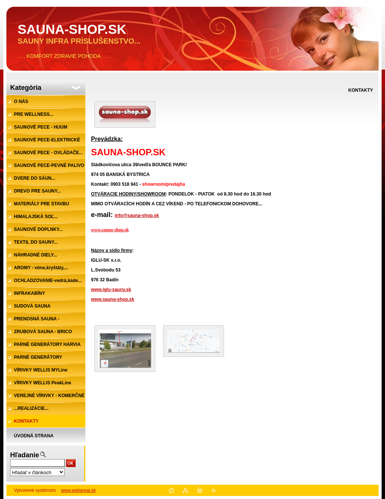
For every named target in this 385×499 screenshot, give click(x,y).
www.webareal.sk (78, 490)
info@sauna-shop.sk (137, 215)
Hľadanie (24, 455)
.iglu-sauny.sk (116, 289)
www (96, 289)
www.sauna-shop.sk (112, 299)
